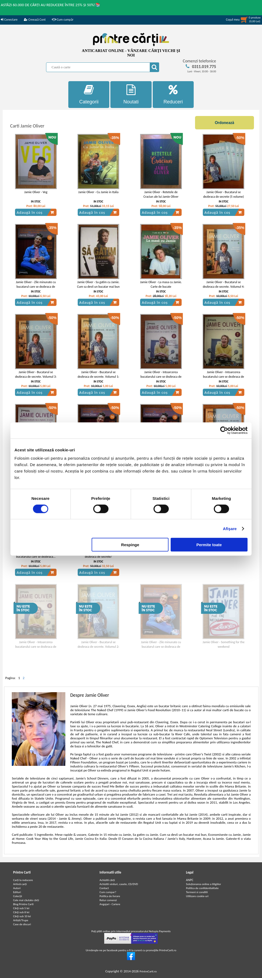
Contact (104, 888)
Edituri (17, 892)
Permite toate (209, 544)
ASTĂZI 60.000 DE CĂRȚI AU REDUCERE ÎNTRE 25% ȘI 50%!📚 (50, 4)
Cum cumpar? (108, 892)
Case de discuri (22, 924)
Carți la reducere (23, 880)
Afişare (230, 528)
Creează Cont (35, 19)
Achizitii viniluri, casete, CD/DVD (119, 884)
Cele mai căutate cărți (26, 900)
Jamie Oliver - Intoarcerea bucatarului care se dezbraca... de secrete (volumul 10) (35, 556)
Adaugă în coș (35, 212)
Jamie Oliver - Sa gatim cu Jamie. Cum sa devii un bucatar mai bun (98, 284)
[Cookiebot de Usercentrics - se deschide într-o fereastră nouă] (224, 430)
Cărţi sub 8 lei (21, 912)
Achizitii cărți (107, 880)
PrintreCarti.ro (148, 971)
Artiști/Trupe (20, 920)
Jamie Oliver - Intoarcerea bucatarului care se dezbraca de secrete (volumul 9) (160, 376)
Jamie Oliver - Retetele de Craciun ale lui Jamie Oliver (161, 194)
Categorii (88, 94)
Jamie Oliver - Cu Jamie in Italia (98, 192)
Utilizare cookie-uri (197, 896)
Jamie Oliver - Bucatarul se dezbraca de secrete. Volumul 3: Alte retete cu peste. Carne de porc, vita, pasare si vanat (36, 378)
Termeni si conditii (197, 892)
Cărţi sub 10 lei (22, 916)
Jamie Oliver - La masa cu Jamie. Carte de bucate (161, 284)
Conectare (9, 19)
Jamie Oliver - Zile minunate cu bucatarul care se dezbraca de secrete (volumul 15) (36, 286)
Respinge (130, 544)
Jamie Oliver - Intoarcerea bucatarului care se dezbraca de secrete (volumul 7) (223, 376)
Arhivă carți (20, 884)
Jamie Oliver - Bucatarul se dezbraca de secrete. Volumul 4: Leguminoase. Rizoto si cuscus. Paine (223, 288)
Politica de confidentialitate (202, 888)
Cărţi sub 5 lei (21, 908)
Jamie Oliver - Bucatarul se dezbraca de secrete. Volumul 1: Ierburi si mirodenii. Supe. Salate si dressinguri (98, 378)
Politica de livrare (110, 896)
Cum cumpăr (62, 19)
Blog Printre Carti (23, 904)
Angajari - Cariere (110, 904)
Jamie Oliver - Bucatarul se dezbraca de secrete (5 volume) (223, 194)
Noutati (130, 94)
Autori (17, 888)
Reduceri (173, 94)
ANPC (189, 880)
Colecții (17, 896)
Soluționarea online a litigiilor (203, 884)
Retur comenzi (108, 900)
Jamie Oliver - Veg (35, 192)
